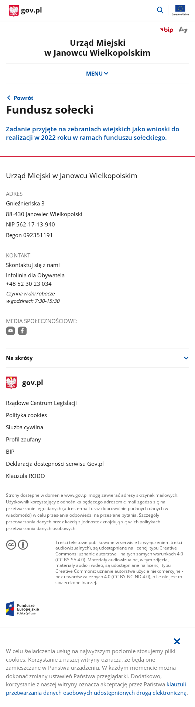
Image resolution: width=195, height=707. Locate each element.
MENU (97, 73)
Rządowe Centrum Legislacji (41, 402)
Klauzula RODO (25, 475)
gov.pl (24, 383)
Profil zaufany (23, 439)
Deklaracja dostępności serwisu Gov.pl (55, 463)
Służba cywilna (24, 427)
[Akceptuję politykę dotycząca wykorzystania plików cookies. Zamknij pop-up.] (177, 641)
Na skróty (19, 357)
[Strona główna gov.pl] (25, 11)
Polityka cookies (26, 415)
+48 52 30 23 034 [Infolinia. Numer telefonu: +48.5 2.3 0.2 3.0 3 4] (29, 283)
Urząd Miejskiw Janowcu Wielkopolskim (97, 47)
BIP (10, 451)
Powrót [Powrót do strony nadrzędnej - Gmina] (24, 97)
